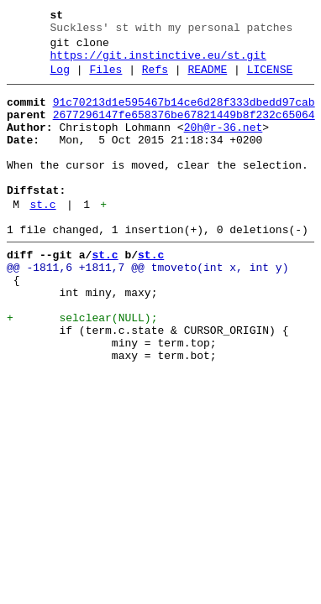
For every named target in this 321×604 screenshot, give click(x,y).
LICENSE (270, 79)
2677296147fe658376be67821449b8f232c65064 (184, 130)
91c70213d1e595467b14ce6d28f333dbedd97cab (184, 114)
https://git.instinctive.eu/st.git (158, 62)
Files (105, 79)
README (207, 79)
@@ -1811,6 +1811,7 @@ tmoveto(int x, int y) (147, 307)
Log (60, 79)
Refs (155, 79)
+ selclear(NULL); (82, 368)
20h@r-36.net (223, 145)
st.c (42, 237)
